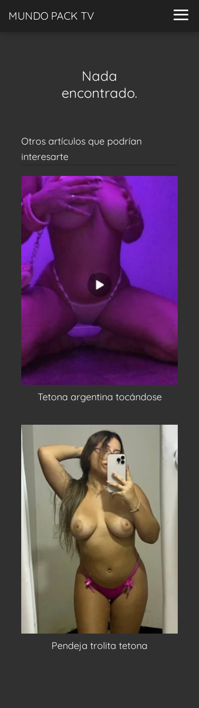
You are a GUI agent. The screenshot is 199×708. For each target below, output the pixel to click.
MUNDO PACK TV (51, 15)
